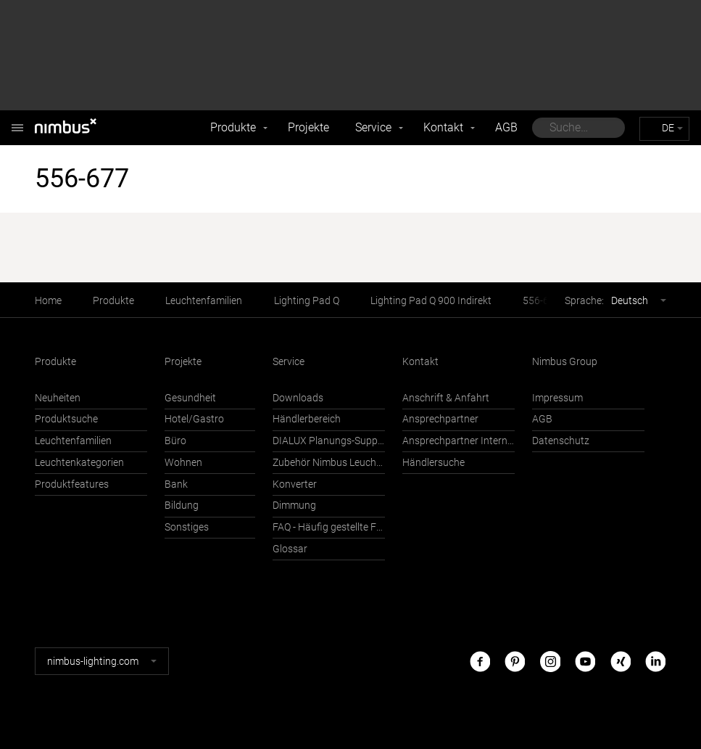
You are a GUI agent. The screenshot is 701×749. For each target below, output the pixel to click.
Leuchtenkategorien (79, 463)
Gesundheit (190, 398)
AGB (506, 127)
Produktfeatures (72, 484)
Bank (176, 484)
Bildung (182, 505)
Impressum (557, 398)
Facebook (480, 660)
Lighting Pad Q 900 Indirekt (430, 301)
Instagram (550, 660)
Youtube (585, 660)
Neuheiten (57, 398)
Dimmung (294, 505)
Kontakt (443, 127)
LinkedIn (655, 660)
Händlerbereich (307, 419)
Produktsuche (66, 419)
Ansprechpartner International (458, 441)
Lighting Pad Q (306, 301)
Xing (620, 660)
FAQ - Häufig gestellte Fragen (329, 527)
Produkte (233, 127)
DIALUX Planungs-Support (329, 441)
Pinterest (515, 660)
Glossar (290, 549)
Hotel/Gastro (194, 419)
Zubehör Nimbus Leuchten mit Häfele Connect (329, 463)
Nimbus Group (564, 362)
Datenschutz (560, 441)
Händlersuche (433, 463)
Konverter (295, 484)
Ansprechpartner (440, 419)
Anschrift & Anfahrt (445, 398)
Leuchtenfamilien (203, 301)
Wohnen (183, 463)
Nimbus (17, 120)
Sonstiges (187, 527)
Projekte (308, 127)
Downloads (298, 398)
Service (373, 127)
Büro (175, 441)
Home (48, 301)
